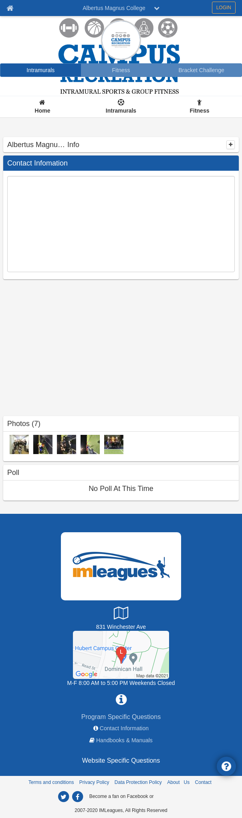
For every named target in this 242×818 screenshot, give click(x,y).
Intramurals (121, 110)
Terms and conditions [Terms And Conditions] (51, 782)
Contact (203, 782)
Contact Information (124, 728)
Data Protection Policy (138, 782)
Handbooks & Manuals (124, 740)
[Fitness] (121, 70)
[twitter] (63, 796)
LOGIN (223, 7)
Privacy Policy (94, 782)
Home (42, 110)
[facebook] (77, 796)
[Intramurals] (40, 70)
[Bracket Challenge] (201, 70)
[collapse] (230, 144)
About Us (178, 782)
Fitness (199, 110)
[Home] (42, 107)
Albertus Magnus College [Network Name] (114, 8)
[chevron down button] (156, 8)
